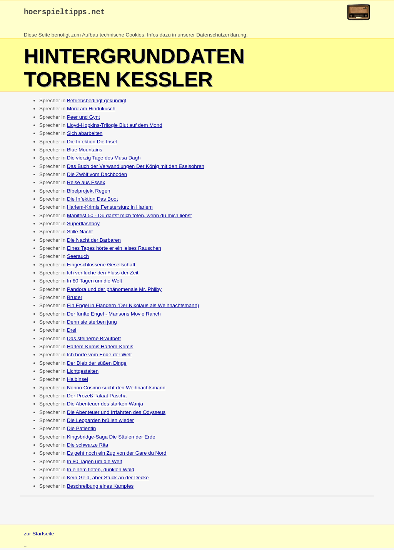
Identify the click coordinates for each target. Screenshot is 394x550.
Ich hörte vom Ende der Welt (99, 356)
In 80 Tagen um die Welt (94, 283)
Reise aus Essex (86, 184)
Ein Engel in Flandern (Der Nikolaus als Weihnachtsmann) (133, 307)
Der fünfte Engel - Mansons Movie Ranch (114, 316)
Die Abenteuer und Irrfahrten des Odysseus (116, 414)
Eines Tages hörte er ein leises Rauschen (114, 250)
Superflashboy (83, 225)
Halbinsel (77, 381)
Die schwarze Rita (87, 447)
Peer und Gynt (83, 119)
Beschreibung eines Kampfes (100, 488)
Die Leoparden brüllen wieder (100, 422)
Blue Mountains (84, 152)
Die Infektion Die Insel (92, 143)
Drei (71, 332)
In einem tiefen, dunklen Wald (100, 471)
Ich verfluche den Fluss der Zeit (103, 274)
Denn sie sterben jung (92, 324)
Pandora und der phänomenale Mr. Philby (114, 291)
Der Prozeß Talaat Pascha (97, 397)
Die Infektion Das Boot (92, 201)
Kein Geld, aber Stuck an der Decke (108, 479)
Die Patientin (81, 430)
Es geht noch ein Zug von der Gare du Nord (117, 455)
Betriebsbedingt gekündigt (96, 102)
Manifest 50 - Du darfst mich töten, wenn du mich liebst (129, 217)
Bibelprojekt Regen (88, 193)
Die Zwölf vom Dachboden (97, 176)
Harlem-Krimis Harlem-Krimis (100, 348)
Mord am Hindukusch (91, 110)
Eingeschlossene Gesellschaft (101, 266)
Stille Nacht (80, 233)
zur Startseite (39, 535)
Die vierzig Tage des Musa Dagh (104, 160)
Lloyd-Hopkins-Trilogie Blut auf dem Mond (114, 127)
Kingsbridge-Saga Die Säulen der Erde (111, 439)
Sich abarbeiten (85, 135)
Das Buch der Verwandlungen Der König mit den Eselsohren (135, 168)
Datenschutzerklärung (221, 37)
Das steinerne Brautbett (94, 340)
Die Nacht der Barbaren (94, 242)
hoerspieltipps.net (64, 13)
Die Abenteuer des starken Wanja (105, 406)
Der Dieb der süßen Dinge (97, 365)
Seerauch (78, 258)
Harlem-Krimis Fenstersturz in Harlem (110, 209)
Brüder (74, 299)
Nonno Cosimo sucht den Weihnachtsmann (116, 389)
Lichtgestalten (82, 373)
